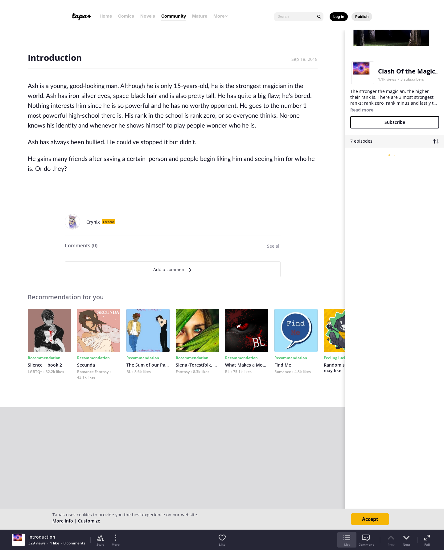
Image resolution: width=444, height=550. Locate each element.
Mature (199, 16)
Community (173, 16)
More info (62, 521)
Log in (338, 16)
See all (274, 246)
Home (106, 16)
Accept (370, 519)
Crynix (93, 222)
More (220, 16)
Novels (147, 16)
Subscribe (394, 122)
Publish (361, 16)
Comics (126, 16)
